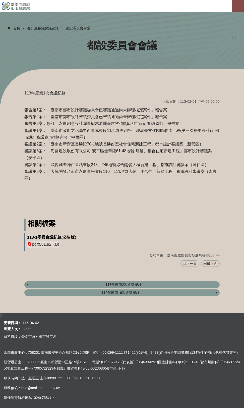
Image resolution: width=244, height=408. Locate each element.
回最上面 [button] (210, 264)
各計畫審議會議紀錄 (43, 28)
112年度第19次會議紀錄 (120, 293)
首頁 (16, 28)
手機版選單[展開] (238, 6)
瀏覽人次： (12, 329)
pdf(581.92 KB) (45, 244)
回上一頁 (190, 264)
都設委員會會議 (78, 28)
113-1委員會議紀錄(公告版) (51, 237)
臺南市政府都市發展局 (122, 6)
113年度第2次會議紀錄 (123, 285)
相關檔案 (42, 223)
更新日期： (12, 323)
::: (234, 37)
